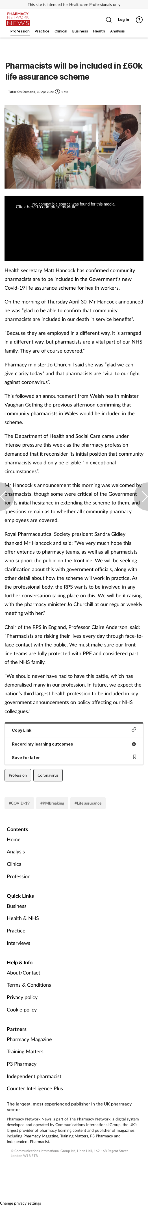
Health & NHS (23, 918)
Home (14, 839)
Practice (16, 930)
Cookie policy (22, 1009)
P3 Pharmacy (21, 1064)
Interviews (18, 943)
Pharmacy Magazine (29, 1039)
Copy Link (74, 730)
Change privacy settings (20, 1203)
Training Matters (25, 1051)
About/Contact (23, 972)
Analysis (16, 851)
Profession (18, 775)
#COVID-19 (19, 803)
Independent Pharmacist (28, 1141)
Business (17, 906)
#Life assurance (88, 803)
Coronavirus (48, 775)
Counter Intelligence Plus (35, 1088)
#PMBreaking (52, 803)
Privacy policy (22, 997)
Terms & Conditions (29, 985)
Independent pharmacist (34, 1076)
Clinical (15, 864)
